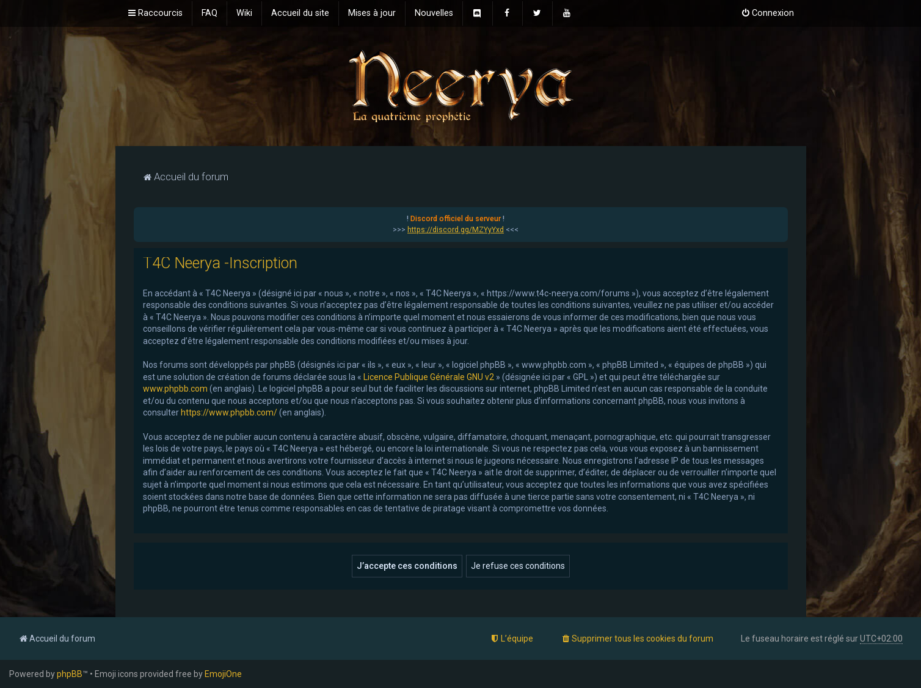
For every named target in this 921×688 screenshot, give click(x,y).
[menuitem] (209, 13)
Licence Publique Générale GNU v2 (428, 377)
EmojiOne (223, 674)
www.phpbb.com (175, 388)
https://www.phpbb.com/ (229, 412)
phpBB (69, 674)
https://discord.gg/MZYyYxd (455, 229)
